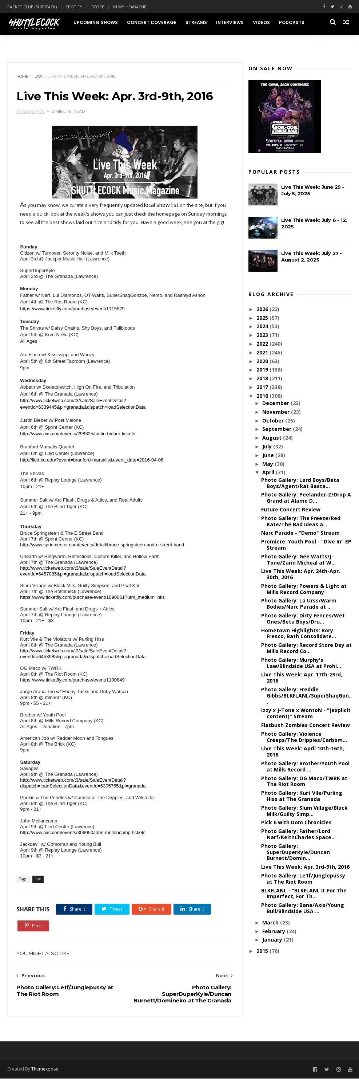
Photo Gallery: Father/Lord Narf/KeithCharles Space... (298, 834)
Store (97, 6)
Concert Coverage (151, 22)
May (268, 464)
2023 (263, 335)
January (273, 939)
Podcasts (291, 22)
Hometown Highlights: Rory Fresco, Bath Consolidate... (298, 633)
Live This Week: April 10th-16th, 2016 (302, 751)
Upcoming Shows (95, 22)
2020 (263, 361)
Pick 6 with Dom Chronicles (296, 822)
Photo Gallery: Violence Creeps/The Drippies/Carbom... (304, 737)
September (277, 429)
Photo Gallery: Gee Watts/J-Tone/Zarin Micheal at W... (298, 559)
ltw (39, 76)
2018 (263, 378)
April (269, 472)
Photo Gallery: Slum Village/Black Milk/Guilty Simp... (304, 811)
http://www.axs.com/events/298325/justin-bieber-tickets (77, 442)
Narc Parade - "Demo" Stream (300, 533)
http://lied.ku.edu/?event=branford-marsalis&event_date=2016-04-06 (92, 469)
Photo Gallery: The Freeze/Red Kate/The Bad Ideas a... (300, 521)
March (271, 922)
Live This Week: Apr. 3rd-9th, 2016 (305, 867)
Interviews (230, 22)
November (276, 412)
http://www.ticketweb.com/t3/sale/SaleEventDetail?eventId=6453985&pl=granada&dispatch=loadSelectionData (83, 662)
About (322, 39)
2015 (263, 951)
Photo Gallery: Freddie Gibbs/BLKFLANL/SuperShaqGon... (306, 696)
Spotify (74, 6)
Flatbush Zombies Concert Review (305, 725)
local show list (161, 205)
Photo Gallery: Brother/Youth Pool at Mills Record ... (305, 766)
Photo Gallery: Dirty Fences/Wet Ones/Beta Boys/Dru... (303, 618)
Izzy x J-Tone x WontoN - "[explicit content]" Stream (306, 713)
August (272, 438)
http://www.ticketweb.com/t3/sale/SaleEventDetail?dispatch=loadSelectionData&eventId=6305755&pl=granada (83, 792)
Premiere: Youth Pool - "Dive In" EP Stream (306, 544)
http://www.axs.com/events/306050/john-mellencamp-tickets (83, 841)
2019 (263, 369)
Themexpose (44, 1079)
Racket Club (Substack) (32, 6)
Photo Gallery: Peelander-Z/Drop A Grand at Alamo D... (306, 497)
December (276, 403)
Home (23, 76)
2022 (263, 344)
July (267, 446)
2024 (263, 326)
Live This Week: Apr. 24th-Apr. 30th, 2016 (300, 574)
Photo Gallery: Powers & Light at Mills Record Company (304, 589)
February (274, 931)
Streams (196, 22)
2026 (263, 309)
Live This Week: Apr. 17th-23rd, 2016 (301, 677)
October (273, 420)
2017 (263, 387)
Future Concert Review (290, 509)
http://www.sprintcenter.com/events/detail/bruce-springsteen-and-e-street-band (102, 554)
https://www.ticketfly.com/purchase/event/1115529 (72, 318)
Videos (261, 22)
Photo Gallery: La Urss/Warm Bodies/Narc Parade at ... (298, 603)
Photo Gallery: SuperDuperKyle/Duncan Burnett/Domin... (295, 852)
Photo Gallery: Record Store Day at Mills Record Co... (306, 648)
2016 (263, 396)
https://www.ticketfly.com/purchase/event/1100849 (72, 689)
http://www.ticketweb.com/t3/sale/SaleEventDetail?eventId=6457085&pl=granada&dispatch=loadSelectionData (83, 580)
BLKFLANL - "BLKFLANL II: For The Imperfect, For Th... (304, 893)
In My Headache (129, 6)
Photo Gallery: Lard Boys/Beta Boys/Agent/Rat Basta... (300, 483)
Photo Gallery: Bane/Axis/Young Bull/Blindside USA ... (302, 908)
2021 (263, 352)
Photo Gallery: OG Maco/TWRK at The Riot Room (304, 781)
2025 (263, 318)
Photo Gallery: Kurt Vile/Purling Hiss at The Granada (301, 796)
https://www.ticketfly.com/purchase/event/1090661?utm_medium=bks (92, 606)
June (268, 455)
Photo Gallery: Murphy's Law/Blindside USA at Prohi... (301, 663)
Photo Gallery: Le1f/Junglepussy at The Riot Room (303, 878)
